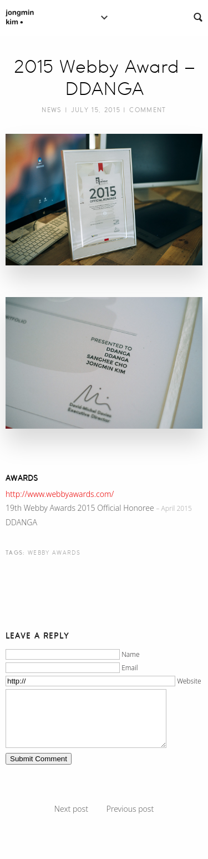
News (52, 110)
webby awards (54, 552)
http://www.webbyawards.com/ (60, 494)
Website (189, 681)
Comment (147, 110)
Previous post (130, 808)
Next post (71, 808)
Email (129, 667)
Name (130, 654)
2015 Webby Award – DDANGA (104, 78)
